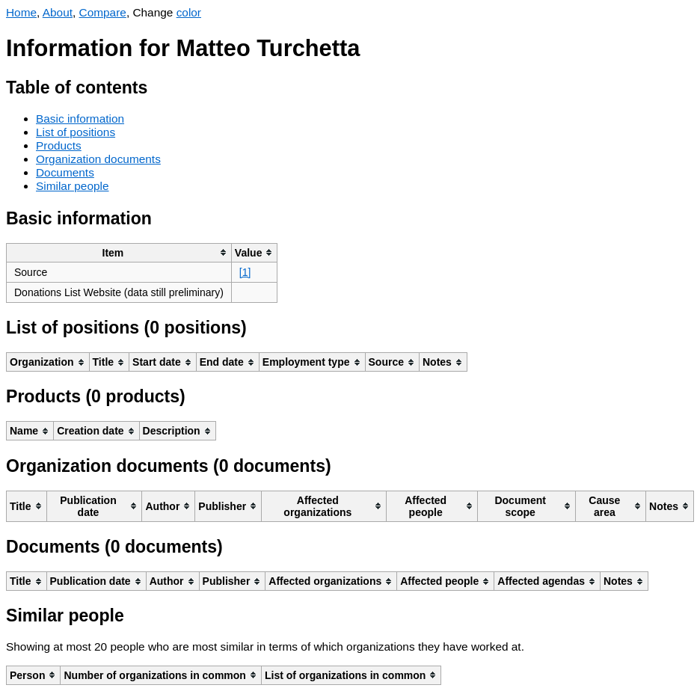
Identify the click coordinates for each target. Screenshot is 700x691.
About (58, 12)
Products (59, 145)
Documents (65, 172)
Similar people (72, 185)
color (188, 12)
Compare (102, 12)
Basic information (80, 118)
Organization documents (98, 159)
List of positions (75, 132)
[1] (245, 272)
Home (21, 12)
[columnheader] (119, 252)
